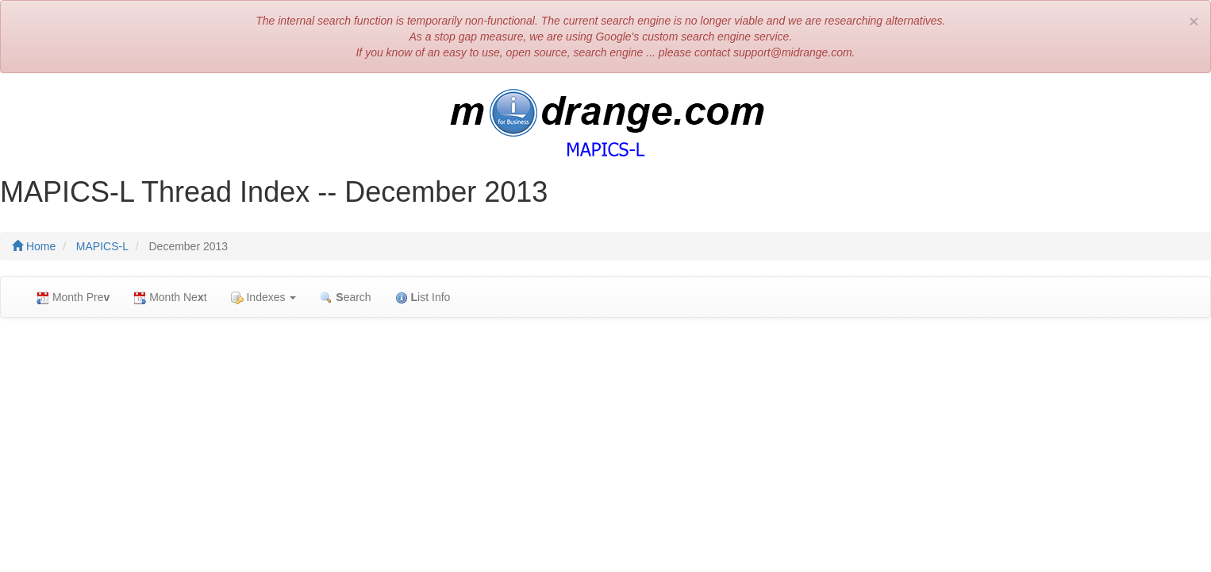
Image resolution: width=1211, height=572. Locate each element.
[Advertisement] (605, 445)
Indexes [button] (264, 297)
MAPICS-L (102, 246)
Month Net (169, 297)
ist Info (423, 297)
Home (34, 246)
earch (345, 297)
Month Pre (73, 297)
